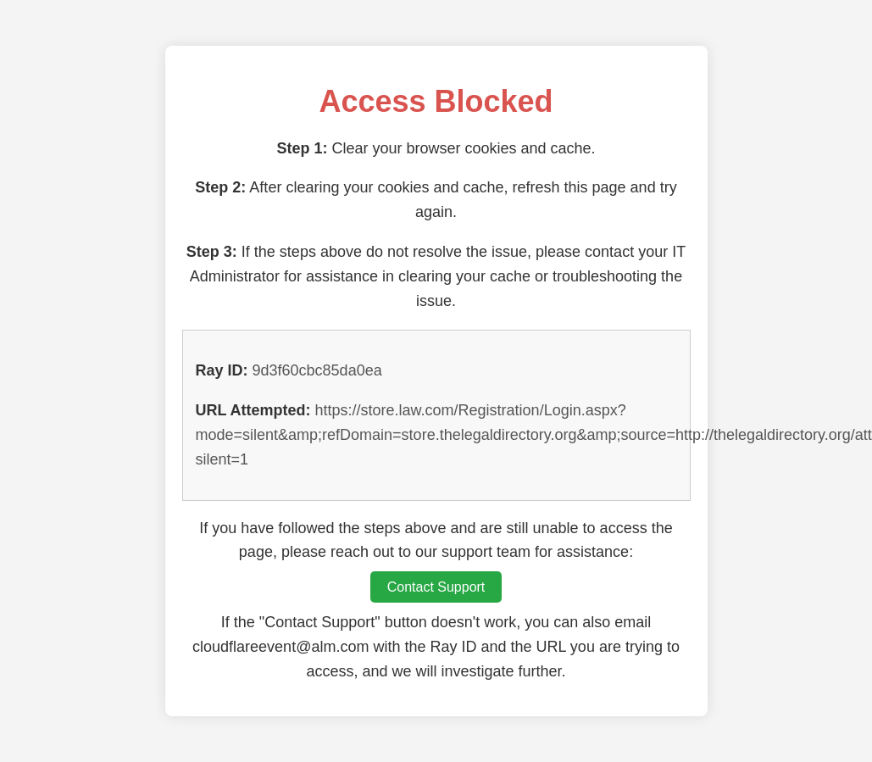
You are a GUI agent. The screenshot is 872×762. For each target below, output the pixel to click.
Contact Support (436, 587)
